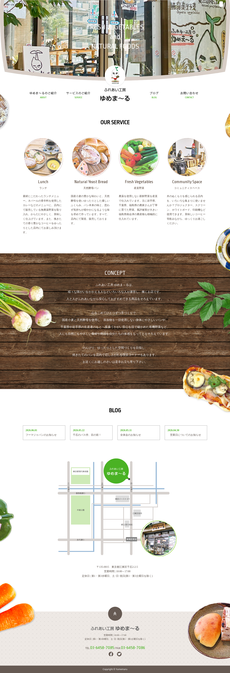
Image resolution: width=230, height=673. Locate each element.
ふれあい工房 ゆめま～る (115, 95)
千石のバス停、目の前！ (87, 435)
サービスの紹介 (78, 95)
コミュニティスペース (187, 163)
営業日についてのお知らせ (184, 435)
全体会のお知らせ (130, 435)
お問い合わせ (189, 95)
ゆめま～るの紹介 (43, 95)
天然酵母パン (91, 163)
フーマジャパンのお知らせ (41, 435)
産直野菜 (139, 163)
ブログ (154, 95)
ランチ (43, 163)
